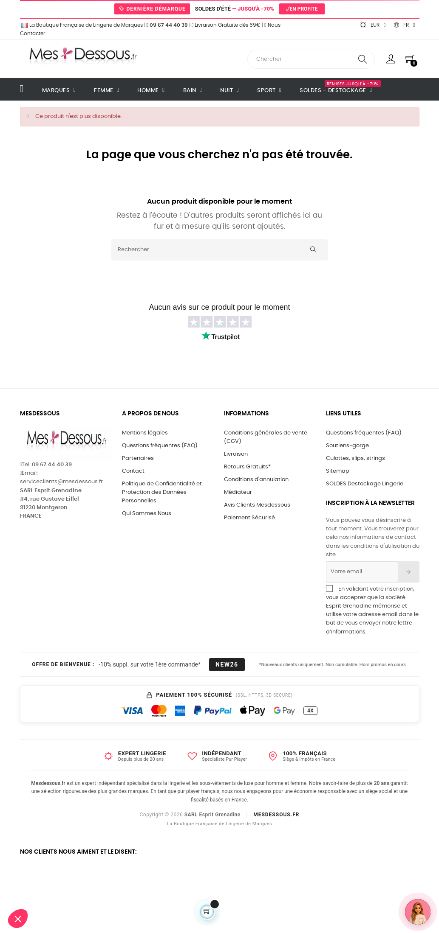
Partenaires (138, 458)
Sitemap (337, 471)
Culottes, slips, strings (355, 458)
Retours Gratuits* (247, 467)
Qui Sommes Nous (146, 513)
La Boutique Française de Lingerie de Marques (81, 25)
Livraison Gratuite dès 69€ (226, 25)
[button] (18, 918)
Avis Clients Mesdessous (257, 505)
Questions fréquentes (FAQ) (160, 445)
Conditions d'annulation (256, 479)
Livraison (236, 454)
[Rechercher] (220, 249)
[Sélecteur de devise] (373, 25)
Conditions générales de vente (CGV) (265, 437)
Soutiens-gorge (347, 445)
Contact (133, 471)
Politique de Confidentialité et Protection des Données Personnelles (162, 492)
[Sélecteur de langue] (404, 25)
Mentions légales (145, 433)
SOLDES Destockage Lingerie (364, 484)
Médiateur (238, 492)
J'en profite (302, 9)
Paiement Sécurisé (249, 518)
